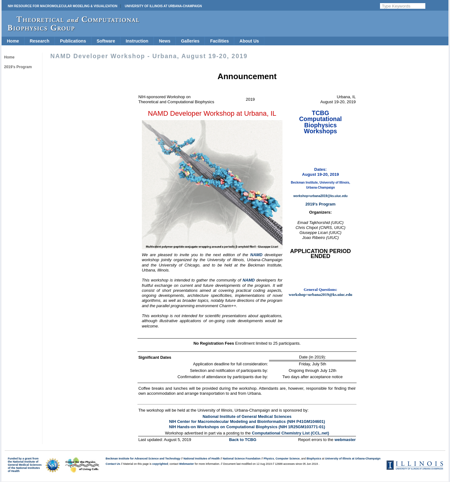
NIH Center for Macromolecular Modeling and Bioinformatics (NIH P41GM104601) (247, 421)
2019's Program (18, 67)
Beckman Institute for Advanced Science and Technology (143, 458)
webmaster (345, 439)
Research (39, 40)
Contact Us (113, 463)
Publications (73, 40)
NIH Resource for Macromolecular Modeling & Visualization (62, 6)
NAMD (256, 254)
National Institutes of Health (201, 458)
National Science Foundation (242, 458)
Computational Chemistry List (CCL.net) (290, 433)
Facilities (219, 40)
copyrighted (160, 463)
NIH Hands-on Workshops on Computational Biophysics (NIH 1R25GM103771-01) (247, 426)
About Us (249, 40)
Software (106, 40)
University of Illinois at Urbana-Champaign (163, 6)
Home (13, 40)
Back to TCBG (242, 439)
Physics (269, 458)
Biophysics (314, 458)
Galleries (190, 40)
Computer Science (288, 458)
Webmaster (186, 463)
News (165, 40)
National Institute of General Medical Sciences (247, 416)
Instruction (137, 40)
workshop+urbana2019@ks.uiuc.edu (320, 196)
